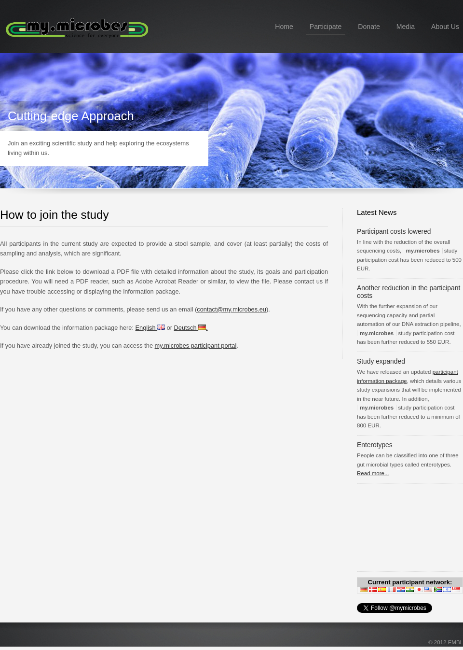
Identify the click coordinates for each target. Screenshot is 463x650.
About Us (445, 26)
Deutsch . (191, 327)
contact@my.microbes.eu (231, 309)
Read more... (373, 473)
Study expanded (381, 361)
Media (405, 26)
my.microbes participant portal (196, 345)
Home (284, 26)
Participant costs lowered (394, 231)
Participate (326, 26)
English (150, 327)
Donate (369, 26)
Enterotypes (375, 445)
